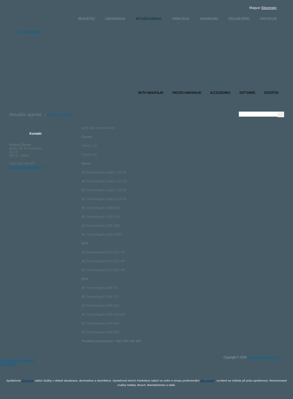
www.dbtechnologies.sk (262, 357)
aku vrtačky (207, 380)
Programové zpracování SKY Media (17, 362)
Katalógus (180, 18)
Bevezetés (86, 18)
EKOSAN (28, 380)
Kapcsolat (268, 18)
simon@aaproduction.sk (26, 167)
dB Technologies (46, 39)
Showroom (209, 18)
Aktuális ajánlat (149, 18)
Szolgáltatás (238, 18)
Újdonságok (115, 18)
